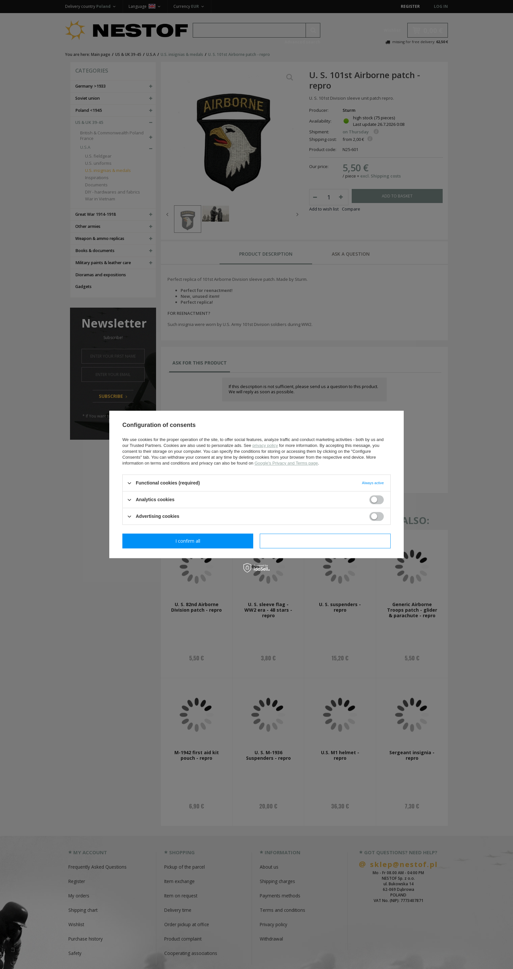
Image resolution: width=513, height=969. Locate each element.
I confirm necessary (188, 541)
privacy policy (265, 445)
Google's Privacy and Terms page (286, 463)
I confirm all (325, 541)
